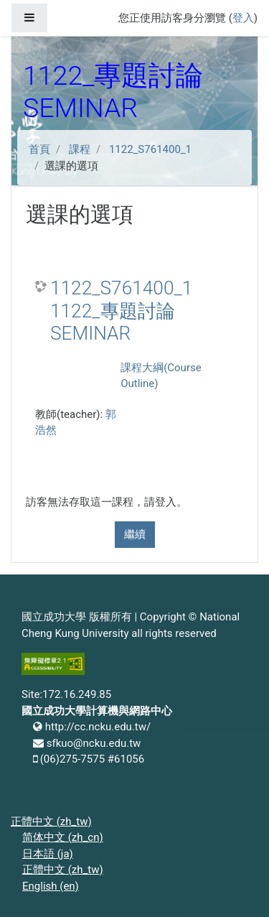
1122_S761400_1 (150, 149)
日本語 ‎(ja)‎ (47, 853)
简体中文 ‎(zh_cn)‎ (62, 837)
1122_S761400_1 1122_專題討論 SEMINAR (121, 310)
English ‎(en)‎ (50, 886)
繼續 (135, 534)
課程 (79, 149)
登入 (243, 17)
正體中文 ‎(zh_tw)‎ (51, 821)
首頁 (39, 149)
